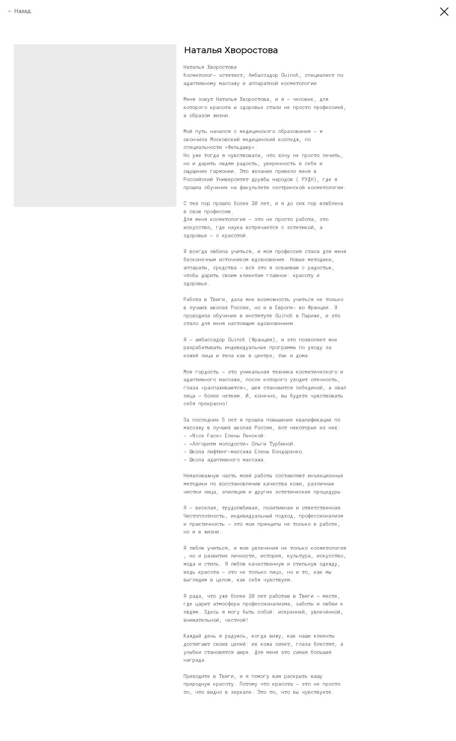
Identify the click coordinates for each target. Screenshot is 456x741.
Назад (22, 11)
